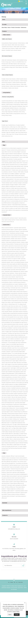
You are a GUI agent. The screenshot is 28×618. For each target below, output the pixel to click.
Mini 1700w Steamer (17, 67)
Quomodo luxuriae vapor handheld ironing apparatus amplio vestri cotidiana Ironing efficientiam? (14, 371)
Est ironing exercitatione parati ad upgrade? (11, 349)
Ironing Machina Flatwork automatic (9, 43)
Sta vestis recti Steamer (14, 80)
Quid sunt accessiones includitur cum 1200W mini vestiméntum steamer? (13, 197)
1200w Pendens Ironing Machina (13, 104)
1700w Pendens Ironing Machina (18, 109)
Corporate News (6, 215)
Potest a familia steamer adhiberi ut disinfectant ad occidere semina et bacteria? (14, 186)
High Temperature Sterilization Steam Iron (18, 106)
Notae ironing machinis (7, 275)
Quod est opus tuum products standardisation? (17, 474)
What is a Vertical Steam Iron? (11, 304)
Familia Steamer (21, 43)
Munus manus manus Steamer (8, 276)
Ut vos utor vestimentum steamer (18, 380)
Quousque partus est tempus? (8, 496)
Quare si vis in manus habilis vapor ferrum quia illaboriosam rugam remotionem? (14, 340)
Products (4, 31)
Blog (4, 145)
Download (4, 502)
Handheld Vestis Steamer (7, 46)
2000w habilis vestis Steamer (20, 46)
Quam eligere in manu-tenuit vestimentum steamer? (16, 364)
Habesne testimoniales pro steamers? (10, 459)
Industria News (6, 224)
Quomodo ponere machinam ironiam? (10, 218)
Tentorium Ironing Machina (8, 96)
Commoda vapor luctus (15, 287)
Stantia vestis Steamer (13, 88)
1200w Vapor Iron (14, 127)
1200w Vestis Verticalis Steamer (13, 84)
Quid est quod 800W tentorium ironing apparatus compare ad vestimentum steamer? (14, 202)
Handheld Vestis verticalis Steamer (13, 50)
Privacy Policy (16, 611)
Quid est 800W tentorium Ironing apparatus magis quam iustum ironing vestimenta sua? (15, 359)
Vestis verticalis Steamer (7, 74)
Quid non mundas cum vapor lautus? (13, 208)
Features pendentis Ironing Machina (10, 293)
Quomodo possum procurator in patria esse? (15, 479)
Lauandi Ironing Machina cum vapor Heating (11, 100)
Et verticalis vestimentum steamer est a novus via (12, 315)
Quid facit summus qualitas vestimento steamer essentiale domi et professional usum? (14, 379)
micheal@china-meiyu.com (14, 529)
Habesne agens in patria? (7, 481)
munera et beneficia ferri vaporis (19, 275)
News (3, 141)
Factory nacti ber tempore (20, 273)
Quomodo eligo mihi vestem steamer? (17, 161)
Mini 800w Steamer (13, 63)
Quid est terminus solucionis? (13, 492)
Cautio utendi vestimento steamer (13, 242)
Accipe (16, 614)
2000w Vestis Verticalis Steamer (17, 86)
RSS (14, 582)
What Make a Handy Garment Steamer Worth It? (12, 413)
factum (9, 27)
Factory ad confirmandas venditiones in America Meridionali (15, 266)
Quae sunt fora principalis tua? (8, 463)
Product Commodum (15, 27)
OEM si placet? (10, 490)
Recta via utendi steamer (7, 267)
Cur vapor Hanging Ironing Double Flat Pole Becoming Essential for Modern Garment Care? (14, 448)
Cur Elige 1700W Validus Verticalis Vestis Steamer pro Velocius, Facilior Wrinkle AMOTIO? (14, 431)
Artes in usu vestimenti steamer (17, 262)
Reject (10, 614)
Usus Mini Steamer (14, 295)
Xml (16, 582)
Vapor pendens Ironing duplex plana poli (10, 128)
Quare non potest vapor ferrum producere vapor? (12, 357)
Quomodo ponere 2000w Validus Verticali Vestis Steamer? (14, 291)
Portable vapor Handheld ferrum (9, 125)
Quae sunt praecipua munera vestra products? (17, 457)
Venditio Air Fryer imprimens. (8, 273)
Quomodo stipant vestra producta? (9, 476)
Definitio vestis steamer (16, 238)
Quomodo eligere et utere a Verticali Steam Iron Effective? (14, 411)
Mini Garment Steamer (7, 56)
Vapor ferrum (5, 121)
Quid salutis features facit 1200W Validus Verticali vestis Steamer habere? (13, 175)
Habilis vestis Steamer (7, 39)
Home (3, 19)
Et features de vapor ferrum (14, 333)
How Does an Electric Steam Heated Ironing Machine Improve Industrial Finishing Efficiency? (15, 442)
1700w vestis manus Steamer (8, 48)
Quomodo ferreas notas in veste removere (17, 251)
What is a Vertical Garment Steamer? (17, 282)
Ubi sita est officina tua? (10, 487)
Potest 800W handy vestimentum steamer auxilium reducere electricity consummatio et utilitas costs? (15, 206)
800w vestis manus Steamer (18, 44)
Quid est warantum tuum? (15, 465)
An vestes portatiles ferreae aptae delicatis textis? (12, 166)
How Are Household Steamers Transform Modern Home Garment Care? (14, 415)
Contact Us (5, 515)
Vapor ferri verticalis (10, 132)
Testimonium (23, 27)
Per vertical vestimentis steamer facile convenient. (13, 324)
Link (8, 582)
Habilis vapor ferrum (14, 130)
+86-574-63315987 (14, 538)
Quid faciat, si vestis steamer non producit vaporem (13, 247)
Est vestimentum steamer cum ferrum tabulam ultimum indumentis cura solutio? (15, 335)
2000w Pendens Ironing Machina (13, 113)
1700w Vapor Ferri (10, 134)
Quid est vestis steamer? (22, 298)
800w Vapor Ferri (22, 127)
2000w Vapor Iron (5, 130)
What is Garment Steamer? (8, 227)
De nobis (4, 24)
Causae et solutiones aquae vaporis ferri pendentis (13, 253)
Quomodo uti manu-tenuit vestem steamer (18, 245)
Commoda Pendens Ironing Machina (16, 289)
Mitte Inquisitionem (6, 510)
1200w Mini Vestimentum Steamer (9, 60)
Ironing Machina (6, 92)
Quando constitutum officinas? (8, 456)
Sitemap (11, 582)
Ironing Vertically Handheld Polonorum (10, 108)
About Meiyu (4, 27)
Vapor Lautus (8, 109)
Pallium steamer (6, 34)
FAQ (4, 453)
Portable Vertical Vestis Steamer (9, 78)
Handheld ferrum (23, 128)
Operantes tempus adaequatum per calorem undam (16, 271)
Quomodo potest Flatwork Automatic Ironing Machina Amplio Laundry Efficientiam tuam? (14, 420)
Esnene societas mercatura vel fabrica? (16, 494)
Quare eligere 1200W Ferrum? (19, 360)
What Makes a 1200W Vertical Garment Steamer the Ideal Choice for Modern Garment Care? (14, 435)
